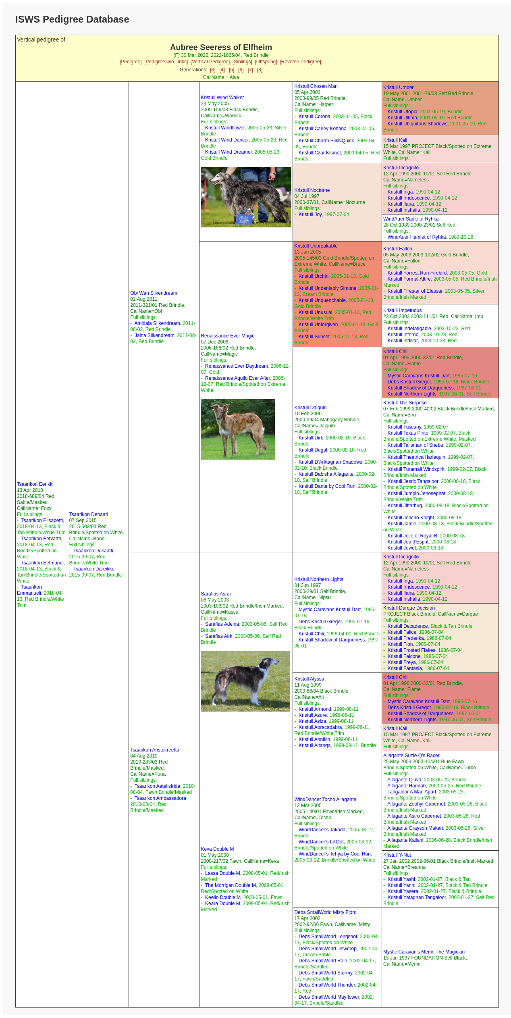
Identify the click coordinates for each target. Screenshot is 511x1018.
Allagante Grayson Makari (415, 828)
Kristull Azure (313, 715)
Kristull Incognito (401, 168)
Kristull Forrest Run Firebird (417, 273)
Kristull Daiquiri (310, 407)
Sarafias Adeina (222, 624)
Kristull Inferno (403, 334)
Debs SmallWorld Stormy (325, 973)
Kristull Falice (402, 632)
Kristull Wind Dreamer (228, 152)
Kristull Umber (398, 87)
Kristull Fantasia (405, 668)
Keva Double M (217, 849)
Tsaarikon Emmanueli (29, 590)
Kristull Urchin (313, 276)
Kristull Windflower (225, 128)
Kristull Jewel (402, 548)
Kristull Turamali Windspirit (416, 469)
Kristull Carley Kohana (323, 128)
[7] (250, 70)
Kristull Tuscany (404, 427)
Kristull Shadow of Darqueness (421, 388)
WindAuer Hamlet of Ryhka (417, 237)
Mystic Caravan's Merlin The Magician (424, 952)
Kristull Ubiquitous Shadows (418, 124)
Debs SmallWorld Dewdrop (328, 948)
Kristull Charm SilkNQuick (326, 141)
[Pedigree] (131, 62)
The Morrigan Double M (230, 885)
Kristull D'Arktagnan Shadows (330, 462)
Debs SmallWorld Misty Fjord (325, 912)
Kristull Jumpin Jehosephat (416, 493)
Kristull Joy (310, 214)
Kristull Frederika (406, 638)
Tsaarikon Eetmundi (42, 563)
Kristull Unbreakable (315, 246)
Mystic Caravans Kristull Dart (419, 376)
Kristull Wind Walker (222, 97)
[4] (222, 70)
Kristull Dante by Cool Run (327, 486)
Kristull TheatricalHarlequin (416, 457)
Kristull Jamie (402, 524)
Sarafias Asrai (216, 594)
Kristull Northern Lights (412, 394)
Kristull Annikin (314, 739)
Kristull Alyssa (309, 679)
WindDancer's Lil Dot (321, 842)
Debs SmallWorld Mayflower (329, 997)
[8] (259, 70)
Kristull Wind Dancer (227, 140)
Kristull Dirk (311, 438)
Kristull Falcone (404, 656)
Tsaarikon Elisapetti (41, 520)
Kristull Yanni (401, 885)
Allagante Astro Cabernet (414, 816)
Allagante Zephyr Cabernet (416, 804)
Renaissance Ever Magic (227, 336)
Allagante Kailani (405, 840)
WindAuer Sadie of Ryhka (410, 219)
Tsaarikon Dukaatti (93, 551)
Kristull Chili (396, 351)
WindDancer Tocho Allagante (325, 799)
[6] (240, 70)
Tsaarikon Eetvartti (41, 538)
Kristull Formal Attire (409, 279)
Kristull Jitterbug (405, 505)
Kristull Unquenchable (322, 300)
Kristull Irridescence (409, 198)
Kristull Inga (400, 192)
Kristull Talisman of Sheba (415, 445)
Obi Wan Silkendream (153, 293)
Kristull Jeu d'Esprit (408, 542)
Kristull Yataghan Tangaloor (417, 897)
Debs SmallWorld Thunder (327, 985)
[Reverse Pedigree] (300, 62)
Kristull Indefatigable (409, 328)
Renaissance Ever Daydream (236, 366)
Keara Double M (222, 903)
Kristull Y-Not (397, 855)
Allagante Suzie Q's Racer (411, 755)
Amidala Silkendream (157, 323)
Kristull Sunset (314, 336)
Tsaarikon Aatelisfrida (157, 786)
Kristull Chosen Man (315, 86)
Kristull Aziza (312, 721)
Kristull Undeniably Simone (327, 288)
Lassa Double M (222, 873)
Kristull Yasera (403, 891)
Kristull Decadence (408, 626)
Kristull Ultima (402, 118)
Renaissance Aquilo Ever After (237, 378)
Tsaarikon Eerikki (35, 484)
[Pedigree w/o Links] (166, 62)
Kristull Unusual (315, 312)
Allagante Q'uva (404, 780)
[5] (231, 70)
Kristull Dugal (313, 450)
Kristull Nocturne (312, 190)
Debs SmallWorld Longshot (328, 936)
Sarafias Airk (218, 636)
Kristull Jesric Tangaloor (413, 481)
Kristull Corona (314, 116)
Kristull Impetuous (402, 310)
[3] (212, 70)
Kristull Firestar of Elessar (415, 291)
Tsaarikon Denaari (88, 514)
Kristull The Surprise (405, 403)
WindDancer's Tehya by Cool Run (335, 854)
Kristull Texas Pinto (408, 433)
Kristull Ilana (401, 204)
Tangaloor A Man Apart (411, 792)
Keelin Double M (223, 897)
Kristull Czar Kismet (320, 153)
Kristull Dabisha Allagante (326, 474)
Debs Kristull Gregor (409, 382)
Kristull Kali (395, 140)
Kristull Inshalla (404, 210)
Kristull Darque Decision (409, 608)
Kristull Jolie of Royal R (412, 536)
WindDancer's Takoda (322, 830)
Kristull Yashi (401, 879)
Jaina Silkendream (154, 335)
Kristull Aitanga (314, 745)
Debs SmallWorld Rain (323, 961)
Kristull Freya (402, 662)
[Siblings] (242, 62)
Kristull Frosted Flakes (412, 650)
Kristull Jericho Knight (411, 517)
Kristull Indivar (403, 340)
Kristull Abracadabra (320, 727)
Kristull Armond (315, 709)
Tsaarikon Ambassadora (160, 798)
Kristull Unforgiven (318, 324)
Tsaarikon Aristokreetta (154, 750)
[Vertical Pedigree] (210, 62)
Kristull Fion (400, 644)
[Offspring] (266, 62)
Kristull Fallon (397, 249)
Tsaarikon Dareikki (93, 569)
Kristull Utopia (403, 111)
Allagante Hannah (406, 786)
